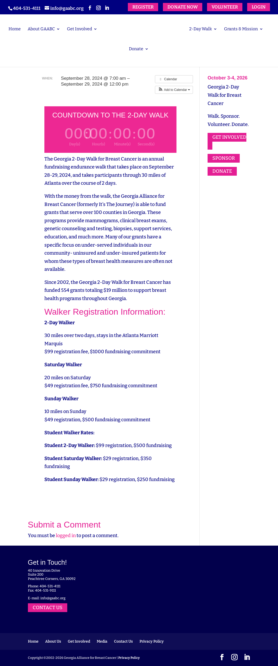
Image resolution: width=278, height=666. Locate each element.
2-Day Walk (200, 29)
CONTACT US (47, 607)
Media (102, 641)
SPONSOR (223, 158)
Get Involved (79, 29)
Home (15, 29)
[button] (174, 90)
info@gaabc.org (52, 598)
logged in (66, 535)
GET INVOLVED (229, 137)
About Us (53, 641)
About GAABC (41, 29)
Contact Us (123, 641)
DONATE (222, 171)
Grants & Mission (241, 29)
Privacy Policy (152, 641)
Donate (136, 49)
